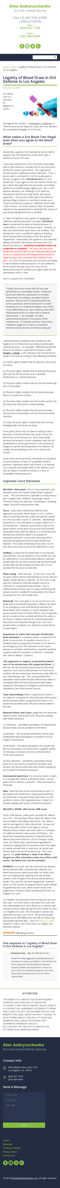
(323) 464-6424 (30, 36)
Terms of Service (12, 1148)
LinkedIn (27, 46)
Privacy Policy (10, 1151)
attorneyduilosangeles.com (24, 1178)
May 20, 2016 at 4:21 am (38, 953)
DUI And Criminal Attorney (30, 8)
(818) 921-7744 (30, 28)
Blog (13, 66)
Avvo (32, 46)
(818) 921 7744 (46, 920)
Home (6, 66)
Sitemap (7, 1144)
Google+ (38, 46)
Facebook (22, 46)
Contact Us (9, 1155)
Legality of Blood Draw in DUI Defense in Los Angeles (29, 79)
